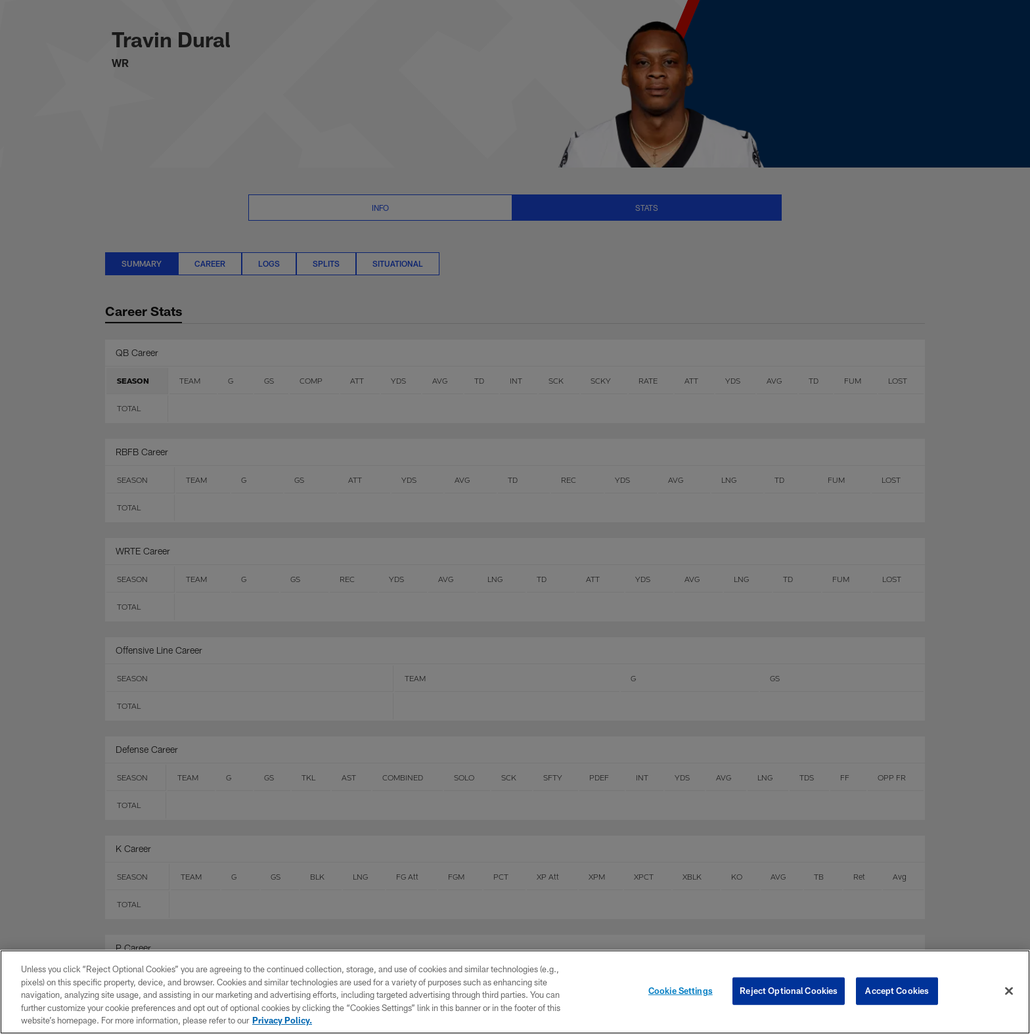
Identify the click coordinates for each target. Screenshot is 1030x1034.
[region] (515, 992)
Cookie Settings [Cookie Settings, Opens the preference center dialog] (680, 990)
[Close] (1009, 991)
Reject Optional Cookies (789, 990)
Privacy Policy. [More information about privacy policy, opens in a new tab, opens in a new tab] (282, 1020)
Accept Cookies (897, 990)
